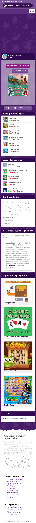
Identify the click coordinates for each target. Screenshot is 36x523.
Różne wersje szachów (14, 510)
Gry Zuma (10, 497)
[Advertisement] (18, 33)
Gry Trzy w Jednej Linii (14, 484)
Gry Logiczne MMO (13, 490)
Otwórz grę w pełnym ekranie (18, 66)
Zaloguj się (6, 1)
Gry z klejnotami (12, 514)
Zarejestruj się (16, 1)
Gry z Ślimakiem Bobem (14, 508)
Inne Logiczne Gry (12, 493)
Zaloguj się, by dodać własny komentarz (14, 418)
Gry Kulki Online (12, 481)
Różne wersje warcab (14, 512)
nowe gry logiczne (10, 265)
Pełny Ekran (25, 108)
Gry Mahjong (11, 486)
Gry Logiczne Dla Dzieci (14, 495)
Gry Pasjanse (11, 488)
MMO (10, 58)
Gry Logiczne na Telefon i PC (16, 479)
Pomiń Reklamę (20, 71)
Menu (32, 11)
